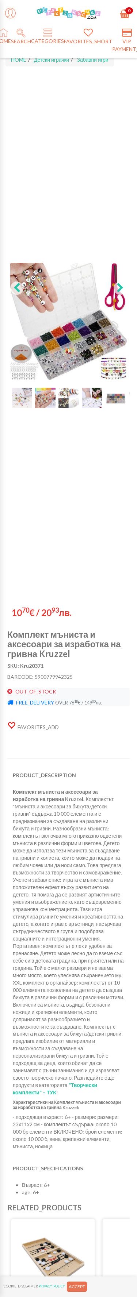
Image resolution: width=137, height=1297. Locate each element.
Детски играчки (51, 60)
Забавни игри (92, 60)
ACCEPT (77, 1286)
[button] (16, 288)
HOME (18, 60)
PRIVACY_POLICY (52, 1286)
